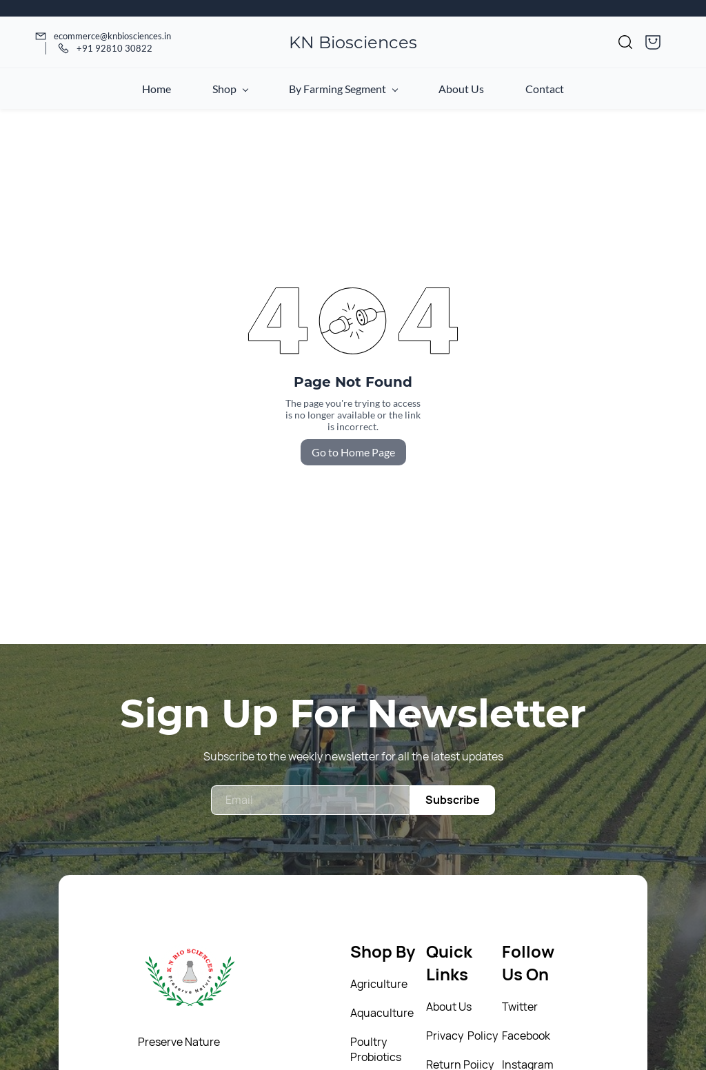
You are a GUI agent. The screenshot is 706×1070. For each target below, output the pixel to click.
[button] (625, 42)
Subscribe (452, 799)
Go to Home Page (353, 451)
